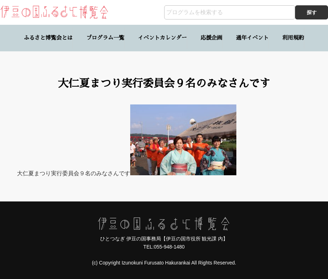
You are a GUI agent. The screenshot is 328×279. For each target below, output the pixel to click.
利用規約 (293, 38)
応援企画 (211, 38)
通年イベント (252, 38)
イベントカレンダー (162, 38)
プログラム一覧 (105, 38)
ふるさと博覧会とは (48, 38)
